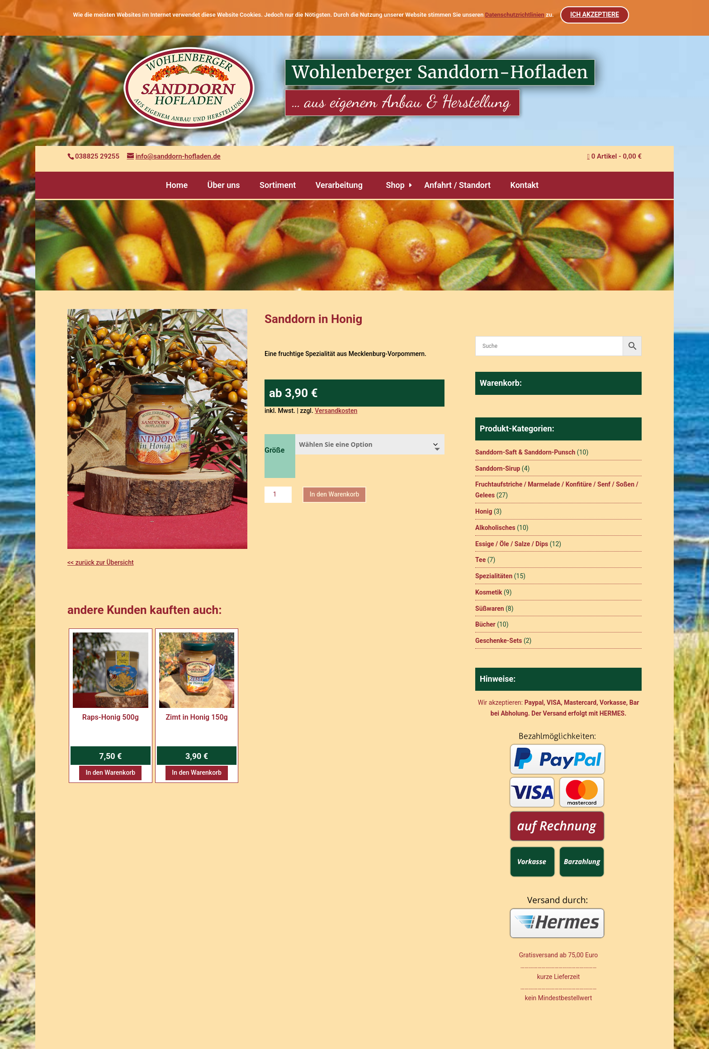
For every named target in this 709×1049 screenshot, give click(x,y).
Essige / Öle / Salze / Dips (511, 544)
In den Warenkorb (334, 494)
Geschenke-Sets (498, 640)
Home (177, 185)
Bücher (485, 624)
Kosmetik (488, 592)
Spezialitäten (493, 576)
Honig (483, 511)
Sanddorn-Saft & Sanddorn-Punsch (525, 452)
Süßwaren (489, 608)
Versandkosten (336, 410)
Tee (480, 559)
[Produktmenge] (278, 495)
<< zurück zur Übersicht (100, 562)
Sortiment (278, 185)
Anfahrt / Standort (457, 185)
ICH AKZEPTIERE (595, 14)
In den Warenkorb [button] (110, 772)
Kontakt (524, 185)
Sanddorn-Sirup (497, 468)
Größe (274, 450)
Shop (395, 185)
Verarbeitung (339, 185)
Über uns (224, 185)
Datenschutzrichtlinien (514, 14)
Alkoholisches (495, 527)
